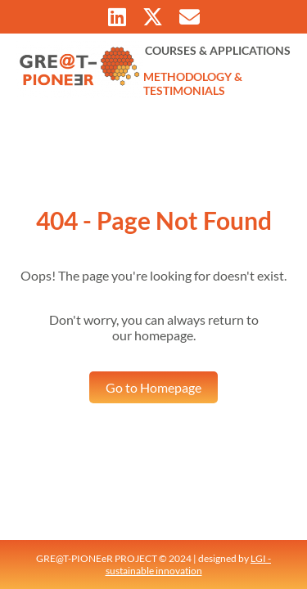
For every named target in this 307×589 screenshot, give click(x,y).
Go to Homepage (153, 387)
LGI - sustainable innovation (189, 564)
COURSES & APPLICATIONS (218, 50)
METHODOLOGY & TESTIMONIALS (192, 83)
